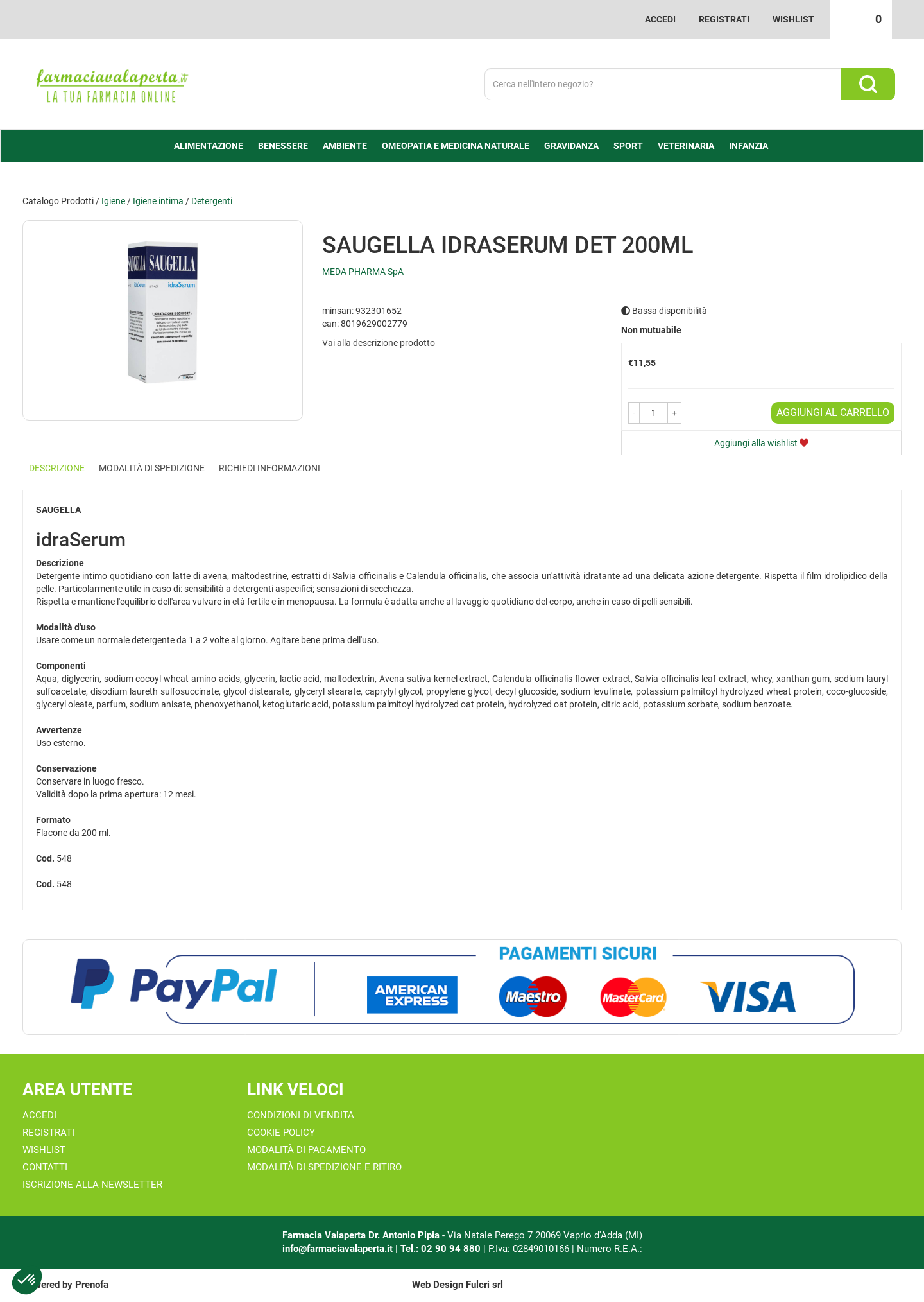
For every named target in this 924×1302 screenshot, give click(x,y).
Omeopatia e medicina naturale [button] (455, 146)
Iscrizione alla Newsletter (92, 1184)
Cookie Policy (281, 1132)
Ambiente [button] (345, 146)
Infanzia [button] (748, 146)
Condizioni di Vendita (300, 1115)
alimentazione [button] (208, 146)
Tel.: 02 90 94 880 (441, 1248)
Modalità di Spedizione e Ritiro (324, 1167)
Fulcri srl (484, 1284)
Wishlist (793, 19)
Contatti (44, 1167)
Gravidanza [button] (571, 146)
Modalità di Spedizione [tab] (152, 468)
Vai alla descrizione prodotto (378, 343)
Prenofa (91, 1284)
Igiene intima (158, 201)
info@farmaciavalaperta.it (337, 1248)
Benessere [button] (283, 146)
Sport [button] (628, 146)
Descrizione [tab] (57, 468)
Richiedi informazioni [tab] (269, 468)
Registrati (724, 19)
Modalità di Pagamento (306, 1150)
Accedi (660, 19)
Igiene (113, 201)
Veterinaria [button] (686, 146)
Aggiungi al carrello (832, 412)
